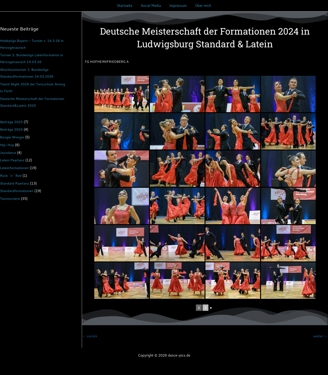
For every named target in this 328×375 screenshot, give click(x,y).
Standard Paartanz (14, 183)
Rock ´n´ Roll (11, 175)
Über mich (201, 5)
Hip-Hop (7, 144)
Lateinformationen (14, 167)
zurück (89, 336)
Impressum (177, 5)
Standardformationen (17, 190)
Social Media (151, 5)
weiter (320, 336)
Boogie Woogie (12, 137)
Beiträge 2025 (11, 121)
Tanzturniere (10, 198)
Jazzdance (8, 152)
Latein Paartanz (12, 160)
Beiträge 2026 (11, 129)
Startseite (127, 5)
